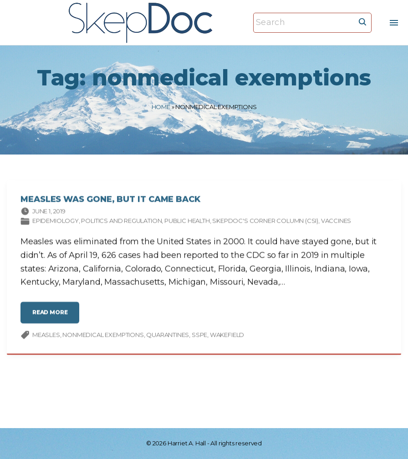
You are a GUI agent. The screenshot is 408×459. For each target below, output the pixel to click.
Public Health (187, 221)
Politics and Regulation (121, 221)
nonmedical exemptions (102, 335)
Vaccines (336, 221)
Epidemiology (55, 221)
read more (52, 316)
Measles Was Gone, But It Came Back (110, 200)
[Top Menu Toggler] (394, 23)
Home (161, 106)
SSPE (199, 335)
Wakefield (227, 335)
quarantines (167, 335)
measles (46, 335)
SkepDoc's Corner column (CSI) (265, 221)
